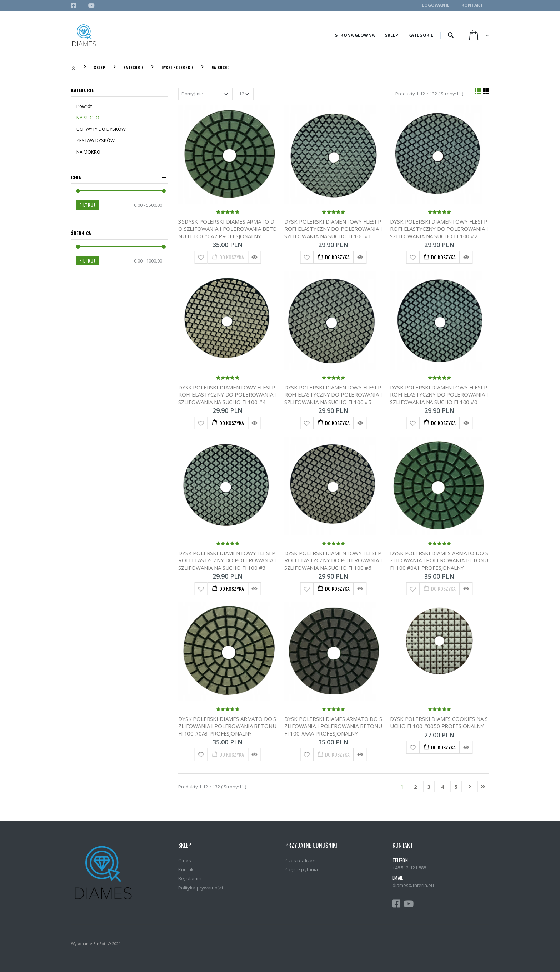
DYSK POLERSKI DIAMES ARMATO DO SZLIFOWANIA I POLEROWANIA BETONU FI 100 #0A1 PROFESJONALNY (439, 560)
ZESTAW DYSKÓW (95, 140)
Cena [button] (76, 177)
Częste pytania (301, 869)
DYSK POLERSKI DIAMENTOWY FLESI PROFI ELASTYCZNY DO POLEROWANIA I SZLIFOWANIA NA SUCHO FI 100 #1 (333, 229)
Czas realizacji (301, 860)
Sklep (392, 35)
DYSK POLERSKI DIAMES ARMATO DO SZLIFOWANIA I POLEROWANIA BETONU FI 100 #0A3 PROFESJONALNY (227, 726)
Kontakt (472, 5)
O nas (184, 860)
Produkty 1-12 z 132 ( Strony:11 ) (429, 93)
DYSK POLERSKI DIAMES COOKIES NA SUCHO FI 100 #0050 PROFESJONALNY (439, 722)
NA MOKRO (88, 152)
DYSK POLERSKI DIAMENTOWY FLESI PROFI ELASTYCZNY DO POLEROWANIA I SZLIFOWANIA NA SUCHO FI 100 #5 (333, 394)
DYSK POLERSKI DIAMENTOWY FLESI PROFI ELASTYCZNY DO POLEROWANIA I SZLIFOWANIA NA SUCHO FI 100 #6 (333, 560)
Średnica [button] (81, 233)
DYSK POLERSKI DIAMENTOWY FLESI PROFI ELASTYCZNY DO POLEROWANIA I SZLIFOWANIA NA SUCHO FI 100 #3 (227, 560)
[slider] (78, 191)
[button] (450, 35)
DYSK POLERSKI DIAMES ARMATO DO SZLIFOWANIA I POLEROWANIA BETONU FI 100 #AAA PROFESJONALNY (333, 726)
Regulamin (189, 878)
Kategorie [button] (82, 90)
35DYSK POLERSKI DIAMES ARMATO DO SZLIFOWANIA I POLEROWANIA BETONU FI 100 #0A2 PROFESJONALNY (227, 229)
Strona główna (355, 35)
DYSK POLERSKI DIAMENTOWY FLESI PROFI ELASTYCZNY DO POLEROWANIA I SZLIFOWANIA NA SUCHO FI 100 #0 (439, 394)
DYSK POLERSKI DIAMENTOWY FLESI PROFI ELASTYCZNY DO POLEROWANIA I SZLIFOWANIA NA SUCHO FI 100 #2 (439, 229)
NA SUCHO (220, 67)
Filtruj (87, 205)
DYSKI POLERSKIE (177, 67)
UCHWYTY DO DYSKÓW (101, 129)
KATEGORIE (133, 67)
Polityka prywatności (200, 887)
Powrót (84, 106)
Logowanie (436, 5)
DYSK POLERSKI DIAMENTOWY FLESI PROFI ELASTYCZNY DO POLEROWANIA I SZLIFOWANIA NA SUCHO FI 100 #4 (227, 394)
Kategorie (420, 35)
